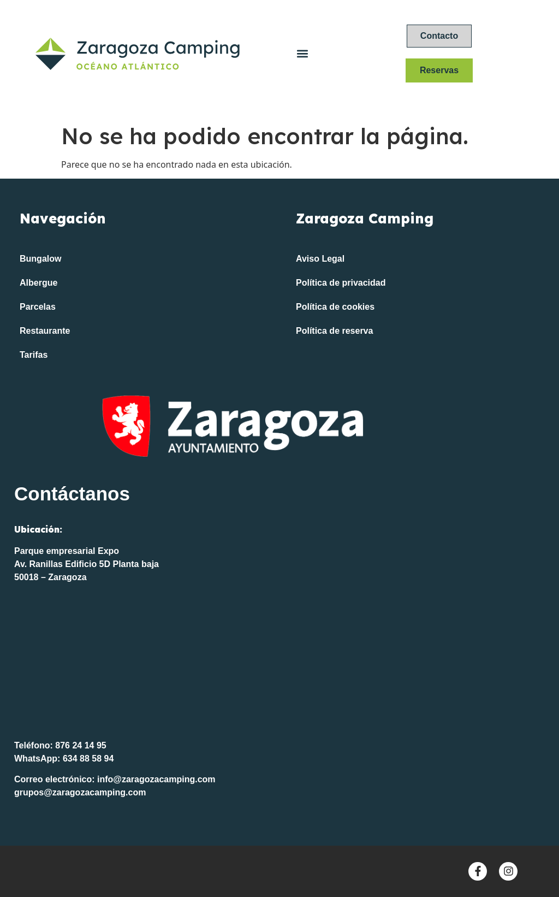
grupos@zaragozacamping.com (80, 792)
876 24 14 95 (80, 745)
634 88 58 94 (88, 758)
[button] (302, 54)
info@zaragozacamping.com (156, 779)
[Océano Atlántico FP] (279, 665)
